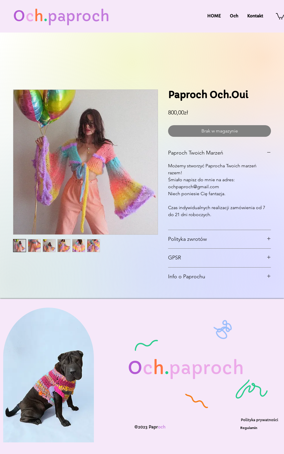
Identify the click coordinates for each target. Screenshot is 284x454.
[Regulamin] (248, 427)
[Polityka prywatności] (259, 420)
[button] (280, 15)
